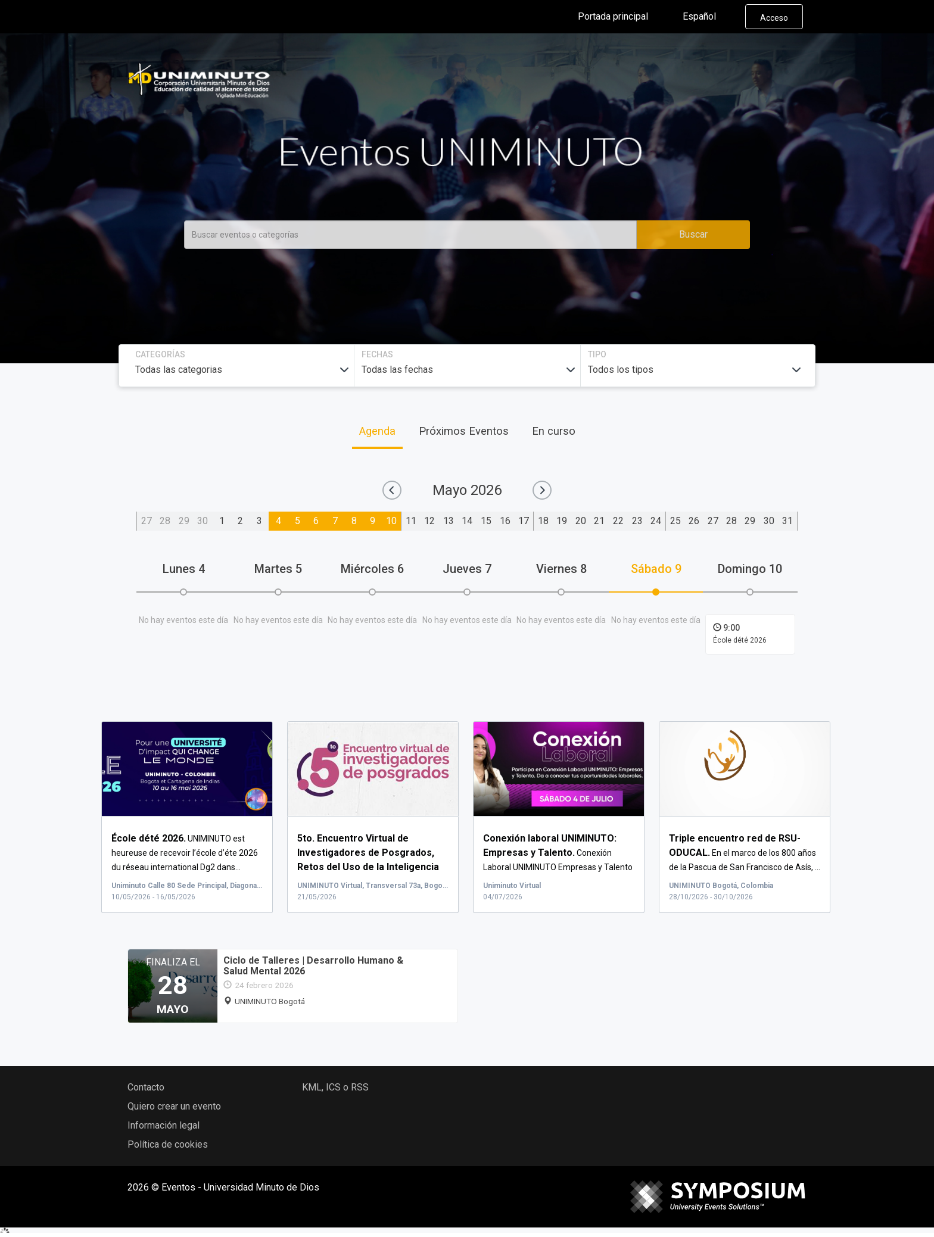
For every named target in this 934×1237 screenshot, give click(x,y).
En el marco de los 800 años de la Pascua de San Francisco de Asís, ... (744, 853)
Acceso (774, 18)
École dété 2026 (740, 640)
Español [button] (709, 17)
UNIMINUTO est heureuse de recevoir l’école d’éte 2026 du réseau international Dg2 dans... (184, 853)
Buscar (693, 234)
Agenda (377, 431)
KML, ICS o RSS (335, 1087)
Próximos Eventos (464, 431)
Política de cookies (167, 1144)
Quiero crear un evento (174, 1106)
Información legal (163, 1125)
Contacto (145, 1087)
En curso (553, 431)
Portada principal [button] (622, 17)
